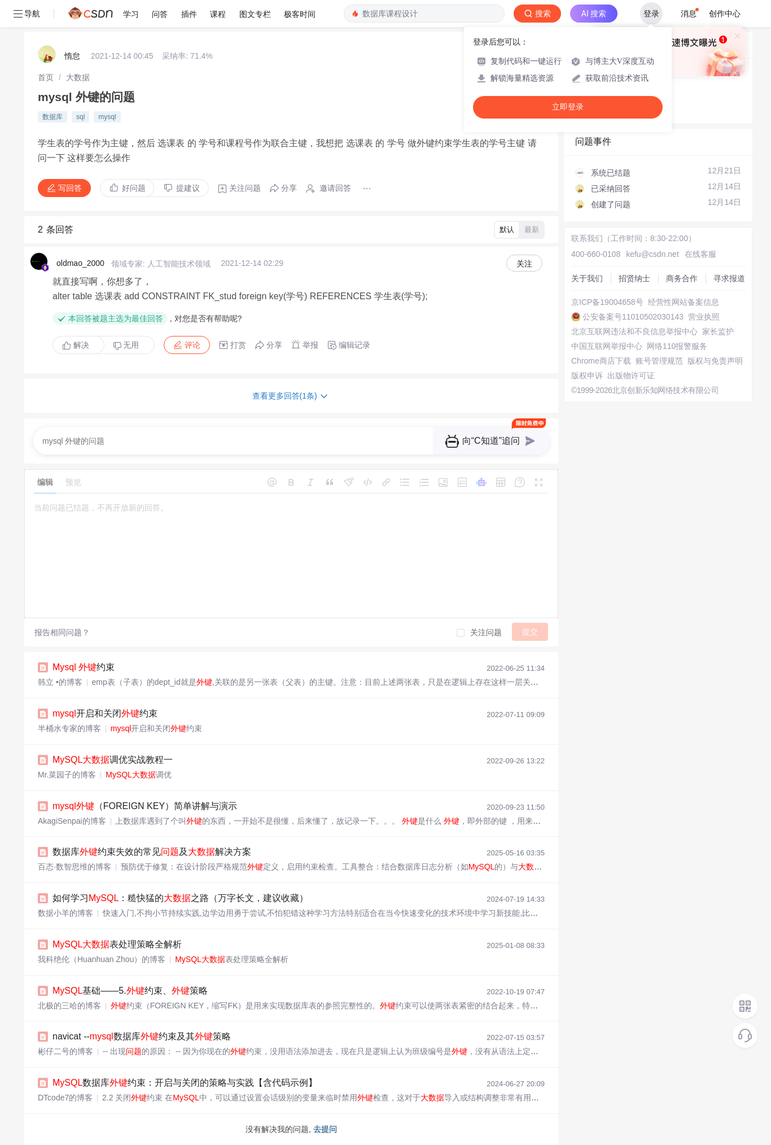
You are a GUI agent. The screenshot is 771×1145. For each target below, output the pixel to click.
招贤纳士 (634, 278)
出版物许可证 (631, 375)
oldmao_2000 (80, 263)
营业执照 (704, 316)
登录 (651, 13)
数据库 (52, 117)
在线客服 (700, 254)
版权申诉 (587, 375)
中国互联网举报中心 (606, 346)
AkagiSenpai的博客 (72, 820)
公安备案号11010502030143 (633, 316)
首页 (46, 77)
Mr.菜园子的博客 (67, 774)
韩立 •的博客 (60, 682)
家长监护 (718, 331)
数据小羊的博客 (65, 912)
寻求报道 (729, 278)
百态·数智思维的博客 (74, 866)
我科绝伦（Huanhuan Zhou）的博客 (101, 959)
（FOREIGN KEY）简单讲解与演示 (144, 806)
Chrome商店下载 (601, 360)
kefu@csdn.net (652, 254)
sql (80, 117)
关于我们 (587, 278)
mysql (107, 117)
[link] (46, 77)
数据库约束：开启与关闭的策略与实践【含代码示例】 (184, 1082)
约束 (83, 667)
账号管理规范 (659, 360)
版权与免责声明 (715, 360)
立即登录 (568, 107)
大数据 (78, 77)
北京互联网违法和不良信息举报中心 (634, 331)
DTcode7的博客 (65, 1097)
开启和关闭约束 (104, 713)
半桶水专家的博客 (69, 728)
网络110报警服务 (677, 346)
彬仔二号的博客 (65, 1051)
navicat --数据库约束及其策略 (141, 1036)
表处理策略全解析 (117, 944)
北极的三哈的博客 (69, 1005)
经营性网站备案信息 (683, 302)
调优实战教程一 (112, 759)
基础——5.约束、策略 (130, 990)
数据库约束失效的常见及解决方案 (151, 851)
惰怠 (72, 55)
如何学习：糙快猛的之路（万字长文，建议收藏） (180, 898)
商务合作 (682, 278)
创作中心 (725, 13)
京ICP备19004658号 (607, 302)
